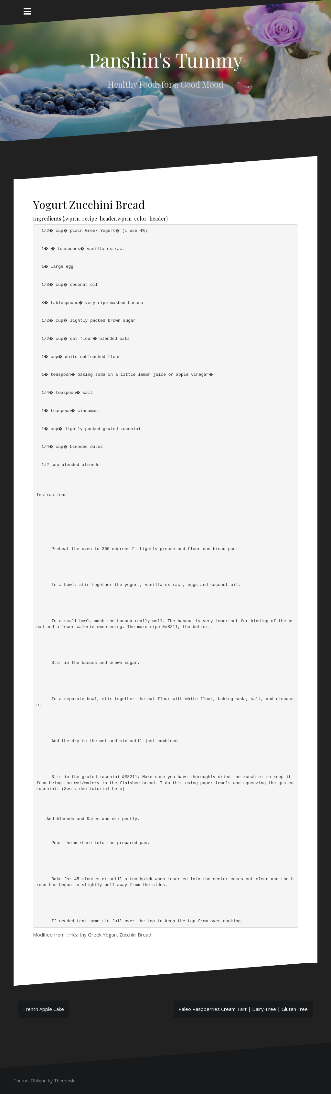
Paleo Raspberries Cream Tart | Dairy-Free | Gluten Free (243, 1009)
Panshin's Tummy (166, 59)
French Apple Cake (43, 1009)
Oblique (39, 1081)
